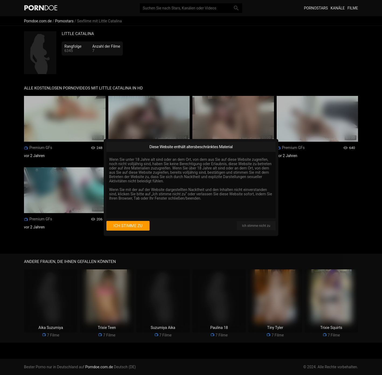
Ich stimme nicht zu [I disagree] (256, 226)
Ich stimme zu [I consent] (127, 225)
